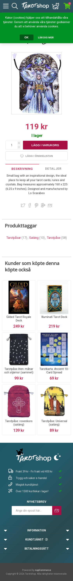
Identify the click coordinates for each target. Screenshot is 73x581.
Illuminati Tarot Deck (54, 317)
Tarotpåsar (13, 238)
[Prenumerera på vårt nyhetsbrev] (32, 510)
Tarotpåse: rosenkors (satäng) (19, 422)
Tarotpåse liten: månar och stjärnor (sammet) (18, 370)
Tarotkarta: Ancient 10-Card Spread (54, 370)
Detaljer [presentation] (53, 168)
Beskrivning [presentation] (22, 169)
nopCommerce (43, 570)
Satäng (34, 238)
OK (27, 37)
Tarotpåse (54, 238)
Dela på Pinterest (36, 205)
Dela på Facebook (30, 205)
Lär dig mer (46, 37)
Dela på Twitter (23, 205)
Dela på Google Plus (43, 205)
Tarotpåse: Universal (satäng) (54, 422)
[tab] (22, 169)
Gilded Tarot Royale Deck (18, 318)
